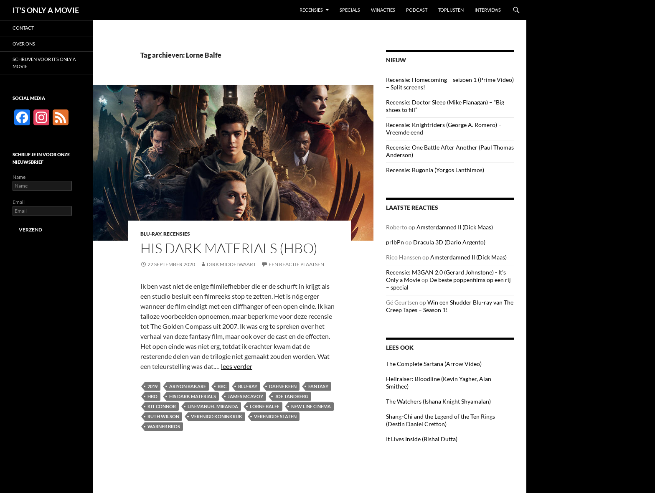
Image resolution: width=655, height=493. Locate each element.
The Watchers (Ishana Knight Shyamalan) (438, 401)
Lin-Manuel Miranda (213, 406)
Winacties (383, 10)
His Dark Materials (192, 396)
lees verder (236, 366)
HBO (152, 396)
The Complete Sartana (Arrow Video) (434, 363)
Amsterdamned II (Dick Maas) (454, 227)
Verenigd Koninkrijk (216, 416)
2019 (152, 386)
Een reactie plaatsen (296, 264)
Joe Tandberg (291, 396)
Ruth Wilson (163, 416)
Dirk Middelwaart (231, 264)
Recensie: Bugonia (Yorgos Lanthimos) (435, 169)
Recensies (311, 10)
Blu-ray (150, 234)
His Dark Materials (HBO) (228, 248)
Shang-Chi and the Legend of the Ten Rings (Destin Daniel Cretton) (440, 420)
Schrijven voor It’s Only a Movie (44, 62)
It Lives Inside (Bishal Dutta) (421, 438)
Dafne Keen (283, 386)
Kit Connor (161, 406)
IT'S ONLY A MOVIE (46, 10)
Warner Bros (163, 426)
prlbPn (395, 242)
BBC (222, 386)
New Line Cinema (311, 406)
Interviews (488, 10)
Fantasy (318, 386)
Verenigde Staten (275, 416)
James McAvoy (245, 396)
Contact (23, 27)
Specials (350, 10)
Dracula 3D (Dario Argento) (449, 242)
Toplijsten (451, 10)
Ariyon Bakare (187, 386)
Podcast (416, 10)
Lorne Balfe (264, 406)
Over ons (24, 43)
